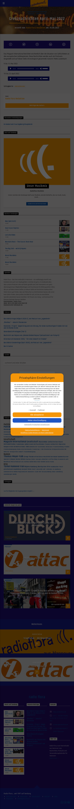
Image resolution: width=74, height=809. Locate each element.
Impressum (45, 430)
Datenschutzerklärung (32, 430)
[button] (37, 420)
